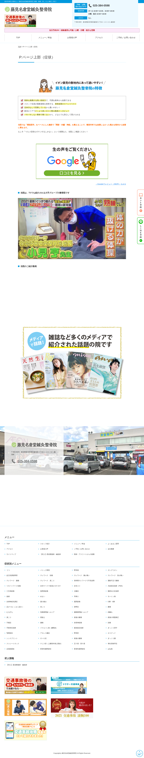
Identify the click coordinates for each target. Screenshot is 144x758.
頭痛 (109, 623)
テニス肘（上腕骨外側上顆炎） (51, 643)
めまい (42, 596)
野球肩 (76, 570)
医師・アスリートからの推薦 (84, 554)
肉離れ (110, 612)
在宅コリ (77, 586)
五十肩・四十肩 (79, 643)
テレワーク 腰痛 (13, 580)
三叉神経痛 (10, 591)
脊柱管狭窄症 (112, 643)
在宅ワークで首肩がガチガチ (50, 586)
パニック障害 (45, 570)
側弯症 (76, 607)
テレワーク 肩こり (47, 580)
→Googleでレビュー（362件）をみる (111, 184)
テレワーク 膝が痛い (82, 575)
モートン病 (112, 596)
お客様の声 (72, 38)
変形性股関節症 (79, 649)
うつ (8, 570)
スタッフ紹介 (45, 544)
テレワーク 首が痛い (116, 575)
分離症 (76, 591)
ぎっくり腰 (112, 638)
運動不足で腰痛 (113, 580)
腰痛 (41, 623)
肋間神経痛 (44, 591)
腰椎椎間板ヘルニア (81, 612)
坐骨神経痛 (78, 623)
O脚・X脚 (111, 602)
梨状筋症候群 (78, 628)
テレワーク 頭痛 (46, 575)
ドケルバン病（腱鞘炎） (49, 628)
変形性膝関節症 (45, 649)
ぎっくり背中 (112, 628)
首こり (42, 607)
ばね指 (110, 649)
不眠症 (9, 623)
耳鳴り (76, 596)
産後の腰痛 (78, 638)
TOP (18, 38)
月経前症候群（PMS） (116, 586)
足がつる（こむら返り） (15, 607)
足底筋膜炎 (10, 649)
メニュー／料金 (45, 38)
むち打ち (10, 612)
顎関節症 (10, 633)
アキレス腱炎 (45, 633)
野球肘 (76, 633)
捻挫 (8, 596)
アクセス (99, 38)
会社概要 (111, 549)
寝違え (42, 617)
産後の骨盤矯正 (113, 617)
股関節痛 (77, 602)
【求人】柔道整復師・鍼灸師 (50, 554)
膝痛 (109, 607)
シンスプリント (12, 638)
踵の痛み (43, 602)
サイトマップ (11, 554)
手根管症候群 (11, 628)
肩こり (9, 617)
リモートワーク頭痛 (14, 586)
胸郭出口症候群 (113, 591)
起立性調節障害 (12, 575)
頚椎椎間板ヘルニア (47, 612)
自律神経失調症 (12, 602)
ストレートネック (13, 643)
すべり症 (43, 638)
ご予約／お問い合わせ (125, 38)
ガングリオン (112, 570)
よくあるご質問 (113, 544)
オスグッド (112, 633)
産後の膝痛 (78, 617)
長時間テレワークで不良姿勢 (84, 580)
